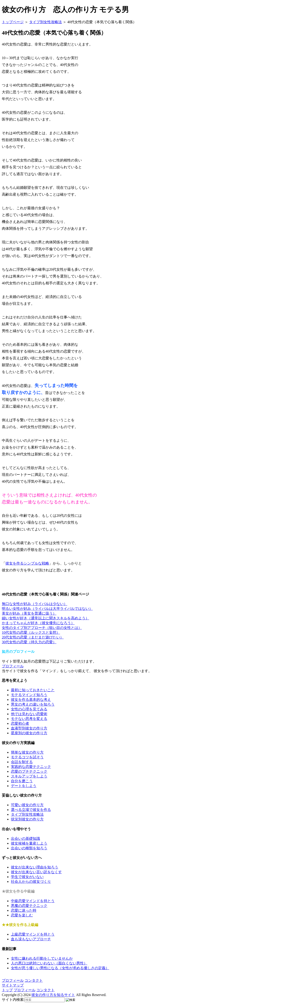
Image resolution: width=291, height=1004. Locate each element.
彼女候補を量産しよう (29, 843)
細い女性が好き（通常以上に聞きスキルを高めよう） (45, 618)
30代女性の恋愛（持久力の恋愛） (29, 642)
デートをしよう (23, 786)
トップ (7, 990)
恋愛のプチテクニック (29, 771)
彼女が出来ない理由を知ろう (34, 867)
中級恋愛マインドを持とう (33, 901)
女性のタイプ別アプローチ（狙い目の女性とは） (42, 628)
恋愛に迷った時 (23, 910)
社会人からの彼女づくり (31, 881)
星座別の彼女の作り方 (29, 733)
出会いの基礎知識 (25, 838)
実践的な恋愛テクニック (31, 767)
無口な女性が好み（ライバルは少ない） (34, 604)
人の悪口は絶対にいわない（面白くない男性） (49, 963)
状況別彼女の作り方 (27, 819)
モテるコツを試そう (27, 757)
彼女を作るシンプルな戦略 (27, 563)
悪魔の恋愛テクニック (29, 906)
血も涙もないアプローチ (31, 939)
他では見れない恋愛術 (29, 714)
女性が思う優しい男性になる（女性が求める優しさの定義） (60, 968)
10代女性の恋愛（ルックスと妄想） (31, 632)
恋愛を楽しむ (22, 915)
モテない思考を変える (29, 719)
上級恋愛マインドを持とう (33, 934)
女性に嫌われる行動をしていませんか (42, 958)
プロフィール (13, 666)
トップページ (13, 22)
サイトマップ (13, 985)
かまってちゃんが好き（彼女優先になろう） (38, 623)
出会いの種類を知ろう (29, 848)
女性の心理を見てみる (29, 709)
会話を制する (22, 762)
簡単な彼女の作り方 (27, 752)
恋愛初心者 (20, 723)
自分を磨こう (22, 781)
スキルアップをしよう (29, 776)
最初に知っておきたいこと (33, 690)
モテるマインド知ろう (29, 695)
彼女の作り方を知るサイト (53, 995)
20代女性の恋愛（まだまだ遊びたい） (33, 637)
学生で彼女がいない (27, 877)
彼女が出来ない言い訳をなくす (36, 872)
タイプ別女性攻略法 (45, 22)
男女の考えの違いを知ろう (33, 704)
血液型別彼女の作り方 (29, 728)
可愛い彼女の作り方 (27, 805)
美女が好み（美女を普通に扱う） (29, 613)
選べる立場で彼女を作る (31, 810)
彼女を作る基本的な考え (31, 699)
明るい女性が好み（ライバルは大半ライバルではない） (47, 608)
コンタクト (34, 980)
